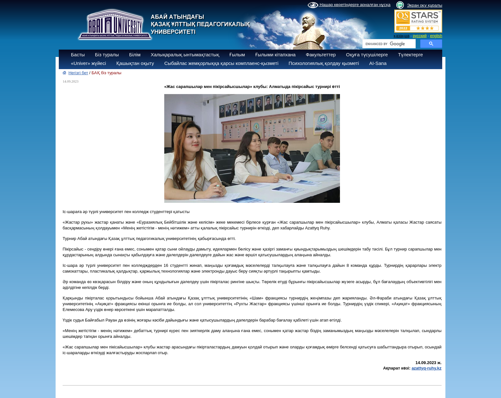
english (436, 36)
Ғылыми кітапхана (275, 54)
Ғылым (237, 54)
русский (420, 36)
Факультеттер (321, 54)
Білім (135, 54)
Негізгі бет (78, 72)
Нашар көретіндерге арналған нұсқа (348, 5)
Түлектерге (410, 54)
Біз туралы (107, 54)
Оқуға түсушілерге (367, 54)
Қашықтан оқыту (135, 63)
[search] (388, 44)
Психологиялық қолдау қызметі (324, 63)
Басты (78, 54)
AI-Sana (378, 63)
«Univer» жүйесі (88, 63)
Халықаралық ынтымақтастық (185, 54)
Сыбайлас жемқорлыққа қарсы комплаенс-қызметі (221, 63)
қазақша (401, 36)
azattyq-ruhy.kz (427, 368)
